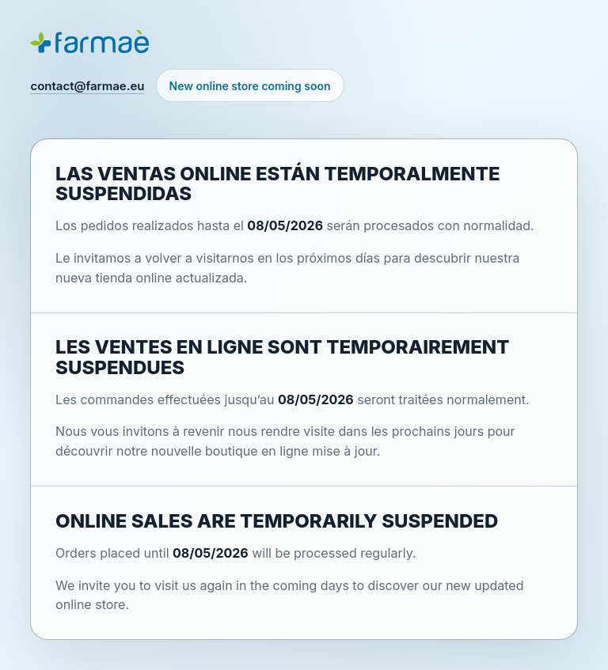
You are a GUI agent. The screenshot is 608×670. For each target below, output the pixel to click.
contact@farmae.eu (87, 85)
